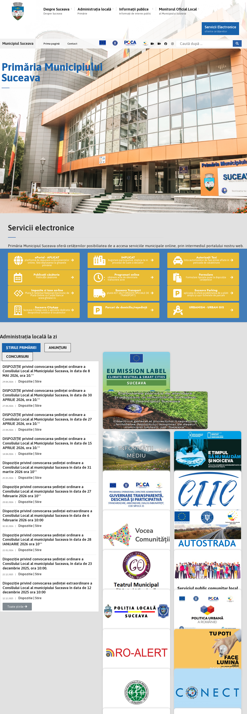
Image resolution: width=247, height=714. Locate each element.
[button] (17, 588)
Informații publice (135, 11)
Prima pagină (52, 43)
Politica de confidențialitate (25, 662)
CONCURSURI (17, 338)
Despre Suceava (56, 11)
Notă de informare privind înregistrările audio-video (43, 668)
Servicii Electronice (220, 29)
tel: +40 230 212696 (51, 646)
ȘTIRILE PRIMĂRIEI (21, 329)
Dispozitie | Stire (30, 363)
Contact (72, 43)
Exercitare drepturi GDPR (23, 675)
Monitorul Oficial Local (178, 11)
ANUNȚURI (58, 329)
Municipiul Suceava (17, 43)
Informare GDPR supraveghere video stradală (38, 681)
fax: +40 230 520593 (80, 646)
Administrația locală (94, 11)
